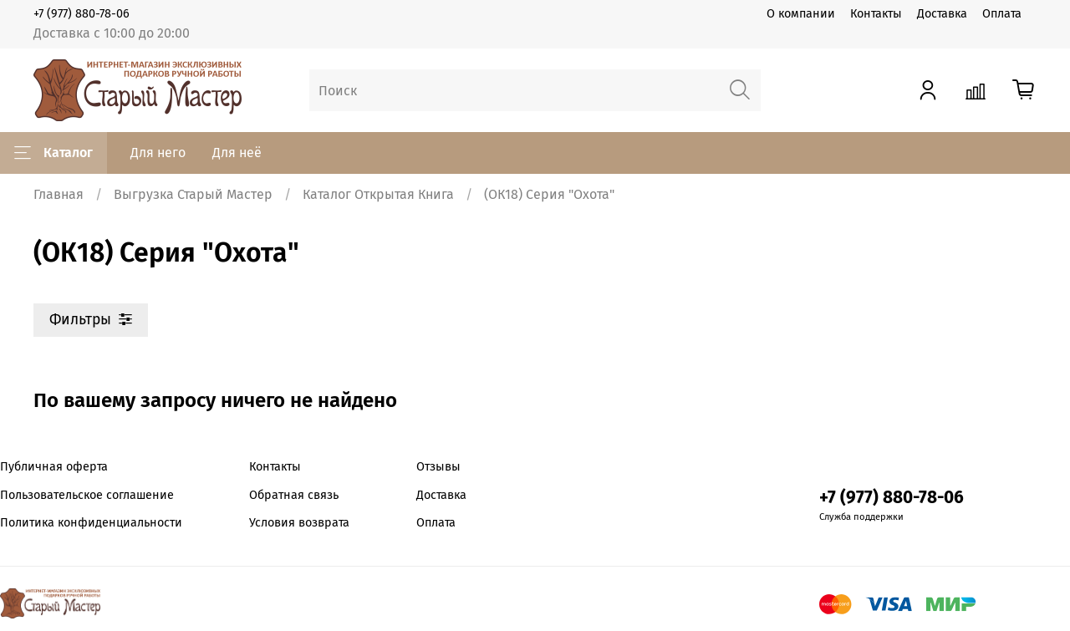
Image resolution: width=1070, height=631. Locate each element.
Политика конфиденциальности (91, 523)
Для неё (237, 152)
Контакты (876, 14)
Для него (158, 152)
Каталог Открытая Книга (378, 194)
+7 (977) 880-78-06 (81, 14)
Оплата (1002, 14)
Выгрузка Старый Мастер (193, 194)
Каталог (53, 153)
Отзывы (438, 467)
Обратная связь (294, 495)
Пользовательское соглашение (87, 495)
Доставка (942, 14)
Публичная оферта (54, 467)
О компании (801, 14)
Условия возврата (299, 523)
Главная (58, 194)
